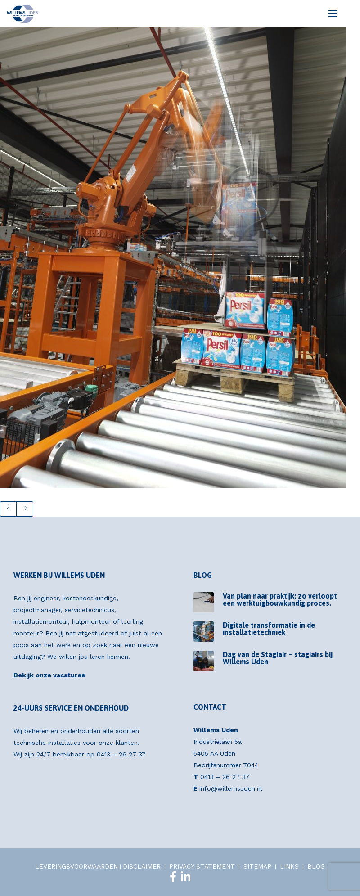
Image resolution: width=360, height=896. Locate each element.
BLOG (316, 866)
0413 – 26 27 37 (121, 754)
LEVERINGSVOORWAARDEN (76, 866)
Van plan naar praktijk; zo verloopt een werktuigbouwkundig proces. (280, 599)
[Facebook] (173, 876)
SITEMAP (257, 866)
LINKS (289, 866)
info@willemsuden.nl (230, 788)
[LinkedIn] (185, 876)
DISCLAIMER (142, 866)
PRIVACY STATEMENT (202, 866)
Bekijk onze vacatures (49, 675)
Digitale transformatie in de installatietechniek (269, 628)
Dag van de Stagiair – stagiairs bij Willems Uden (278, 658)
